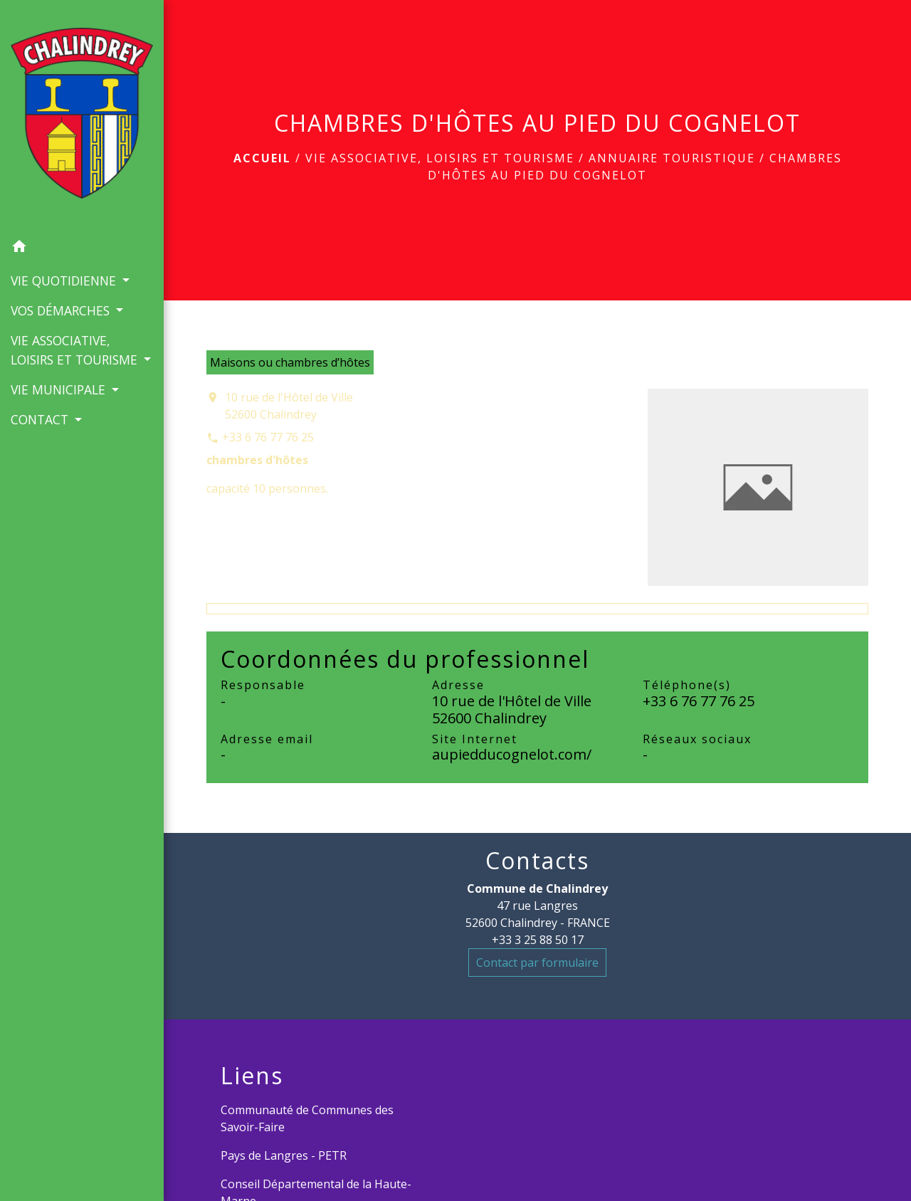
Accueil (262, 158)
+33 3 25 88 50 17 (538, 940)
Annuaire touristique (672, 158)
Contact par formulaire (537, 962)
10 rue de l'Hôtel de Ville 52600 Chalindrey (289, 405)
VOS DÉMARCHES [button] (62, 310)
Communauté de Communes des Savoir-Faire (307, 1118)
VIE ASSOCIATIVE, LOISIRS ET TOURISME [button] (76, 349)
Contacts (537, 860)
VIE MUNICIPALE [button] (60, 389)
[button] (82, 248)
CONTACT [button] (41, 419)
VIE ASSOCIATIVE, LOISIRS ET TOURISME (439, 158)
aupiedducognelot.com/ (511, 754)
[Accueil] (82, 116)
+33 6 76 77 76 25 (268, 437)
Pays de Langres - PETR (284, 1155)
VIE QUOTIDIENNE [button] (65, 280)
